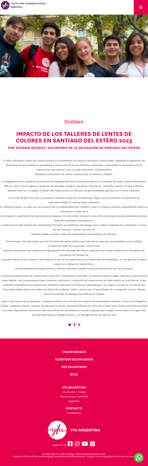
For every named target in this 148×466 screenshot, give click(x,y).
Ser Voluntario (74, 367)
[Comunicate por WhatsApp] (139, 458)
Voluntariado (74, 352)
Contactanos (74, 412)
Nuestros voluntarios (74, 359)
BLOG (74, 374)
